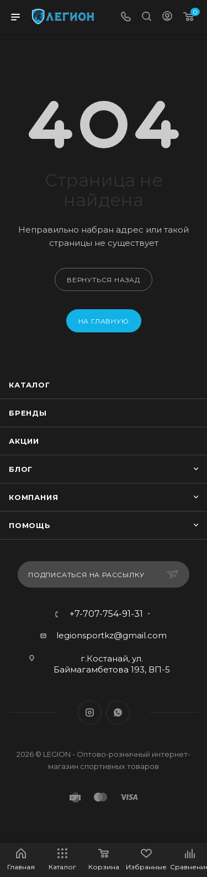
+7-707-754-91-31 (106, 614)
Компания (33, 497)
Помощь (30, 525)
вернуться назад (103, 280)
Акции (24, 441)
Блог (21, 469)
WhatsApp (118, 712)
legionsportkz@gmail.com (111, 635)
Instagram (90, 712)
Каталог (29, 384)
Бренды (28, 412)
